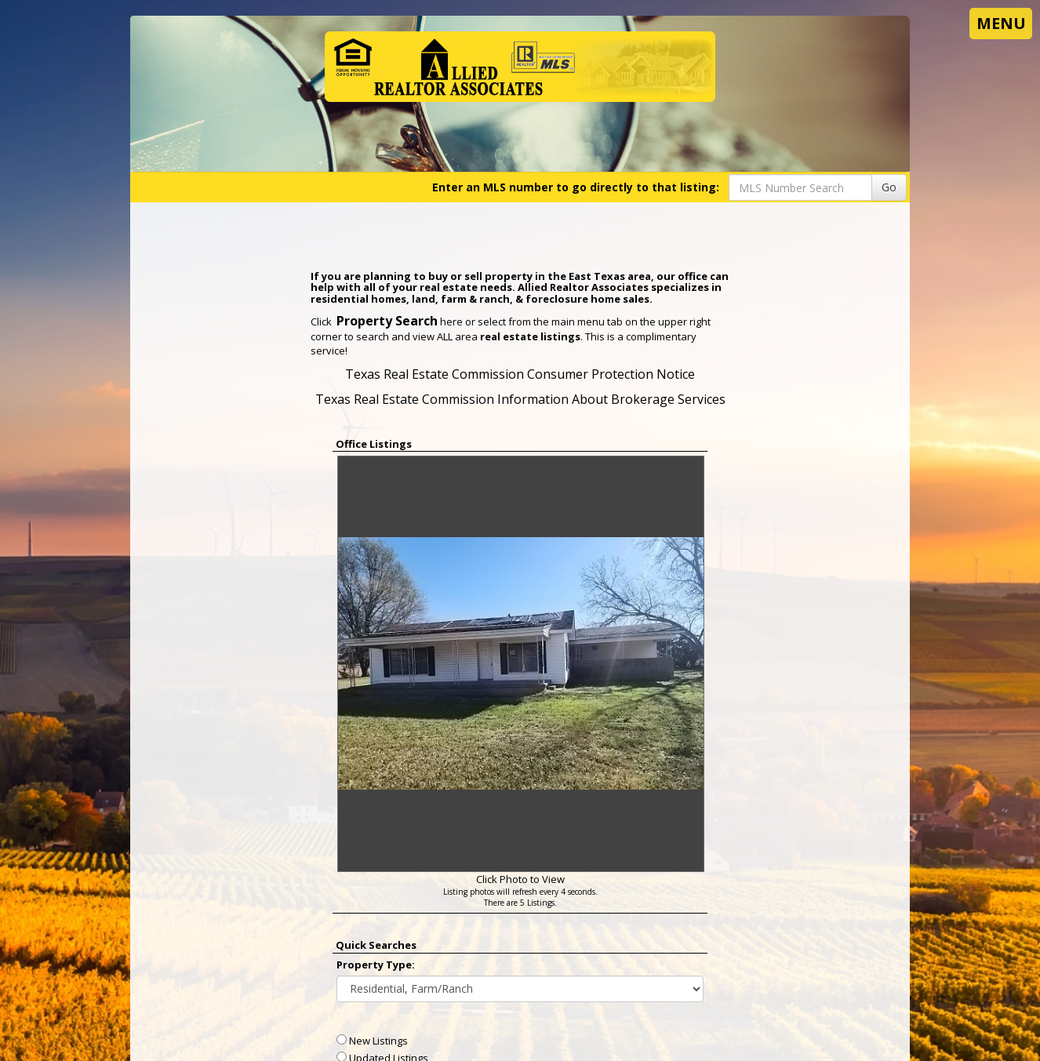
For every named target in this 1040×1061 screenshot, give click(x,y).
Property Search (387, 320)
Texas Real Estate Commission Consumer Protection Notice (520, 374)
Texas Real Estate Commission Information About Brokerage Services (520, 399)
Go (889, 187)
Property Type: (375, 964)
